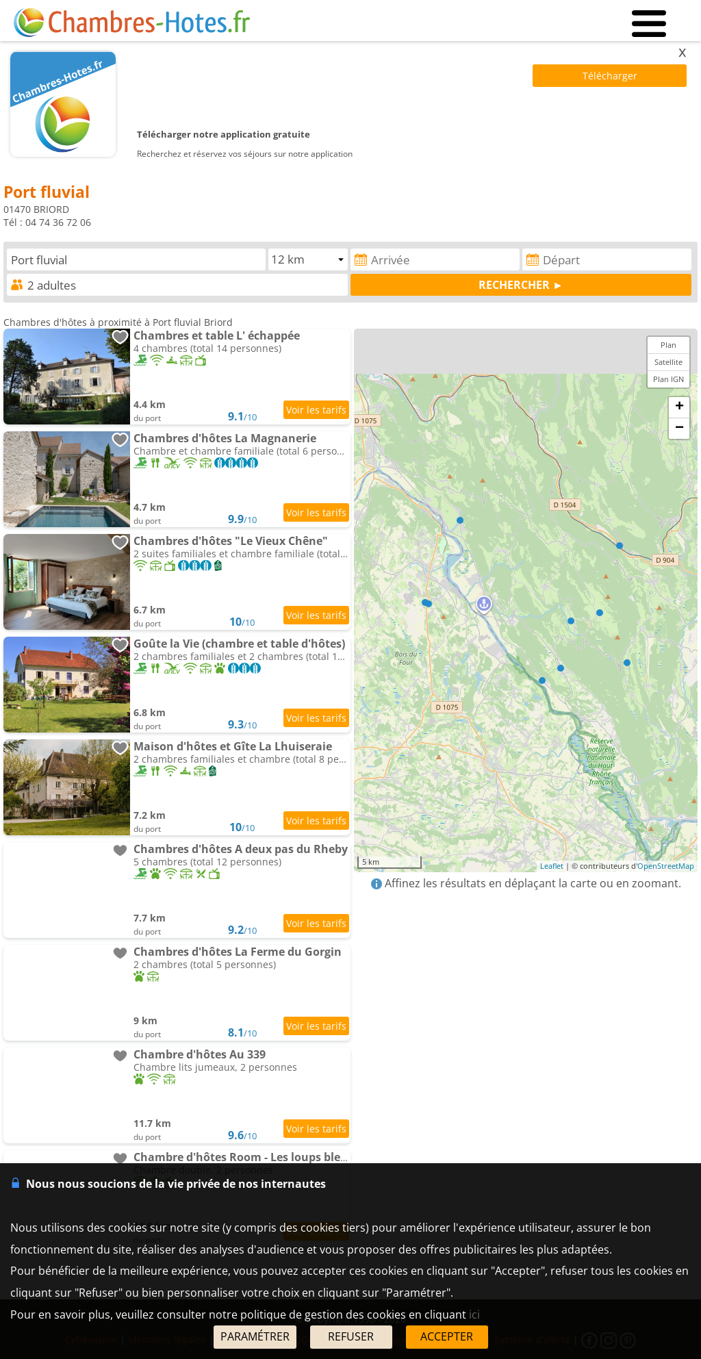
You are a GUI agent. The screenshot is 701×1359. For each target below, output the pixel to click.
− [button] (679, 428)
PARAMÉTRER (255, 1336)
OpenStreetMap (665, 866)
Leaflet (551, 866)
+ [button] (679, 407)
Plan (668, 345)
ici (474, 1314)
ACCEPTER (446, 1336)
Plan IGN (668, 379)
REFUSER (351, 1336)
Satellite (668, 362)
